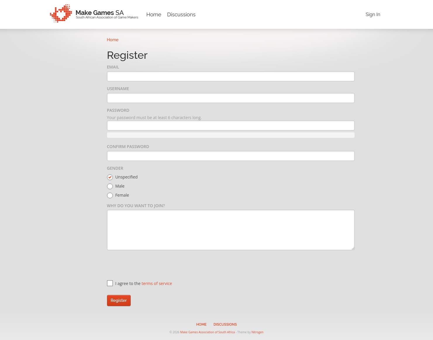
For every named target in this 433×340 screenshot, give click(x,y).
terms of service (157, 283)
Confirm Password (128, 146)
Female (118, 195)
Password (118, 110)
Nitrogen (257, 332)
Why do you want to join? (136, 205)
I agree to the (139, 283)
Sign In (373, 14)
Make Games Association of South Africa (207, 332)
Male (116, 186)
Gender (115, 168)
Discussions (181, 14)
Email (113, 67)
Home (153, 14)
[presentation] (151, 266)
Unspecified (122, 177)
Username (118, 88)
